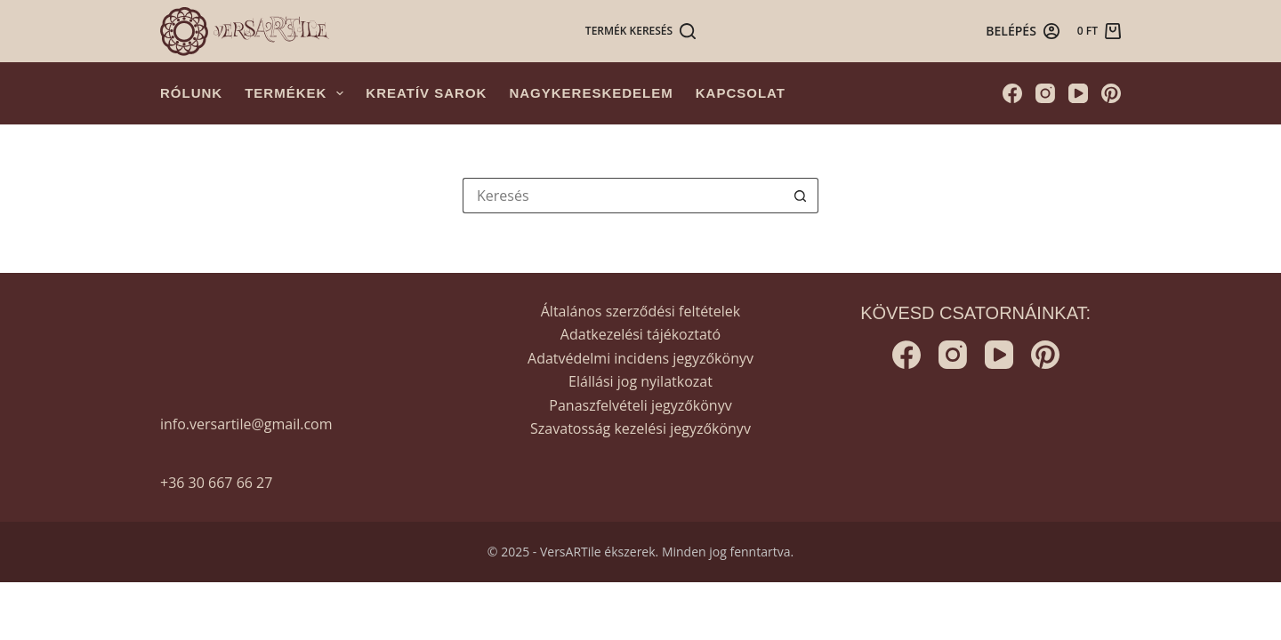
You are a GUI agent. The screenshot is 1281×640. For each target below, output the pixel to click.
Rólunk (191, 92)
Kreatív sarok (426, 92)
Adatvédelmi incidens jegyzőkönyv (640, 358)
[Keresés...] (623, 195)
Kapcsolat (741, 92)
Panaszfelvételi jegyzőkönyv (640, 405)
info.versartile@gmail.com (246, 424)
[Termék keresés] (640, 31)
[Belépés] (1022, 30)
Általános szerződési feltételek (640, 311)
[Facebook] (1012, 93)
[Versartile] (244, 31)
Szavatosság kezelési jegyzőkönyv (640, 428)
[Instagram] (1045, 93)
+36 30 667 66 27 (216, 482)
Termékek (297, 93)
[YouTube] (1078, 93)
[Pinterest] (1111, 93)
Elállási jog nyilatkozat (640, 381)
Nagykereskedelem (591, 92)
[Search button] (800, 195)
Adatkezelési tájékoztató (640, 334)
